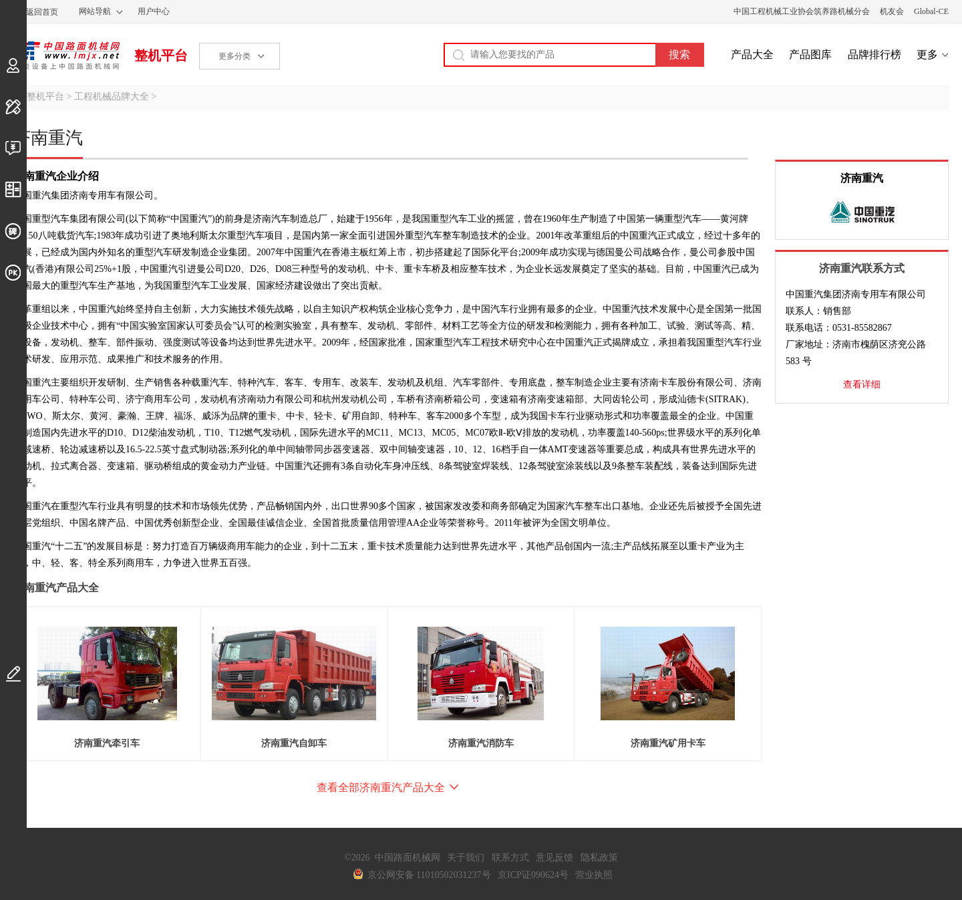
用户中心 (154, 11)
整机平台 (161, 55)
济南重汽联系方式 (862, 268)
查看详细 (861, 385)
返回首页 (42, 12)
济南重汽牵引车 (107, 743)
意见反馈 (554, 858)
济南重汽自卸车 (294, 743)
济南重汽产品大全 (56, 587)
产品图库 (810, 54)
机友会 (892, 11)
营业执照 (594, 875)
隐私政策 (599, 858)
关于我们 (465, 858)
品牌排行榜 (874, 54)
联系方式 (510, 858)
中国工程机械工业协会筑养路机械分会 (802, 11)
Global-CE (931, 11)
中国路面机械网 (66, 55)
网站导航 (95, 11)
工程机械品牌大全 (111, 97)
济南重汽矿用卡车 (668, 743)
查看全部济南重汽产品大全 (381, 787)
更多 (927, 54)
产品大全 (752, 54)
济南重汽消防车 (481, 743)
